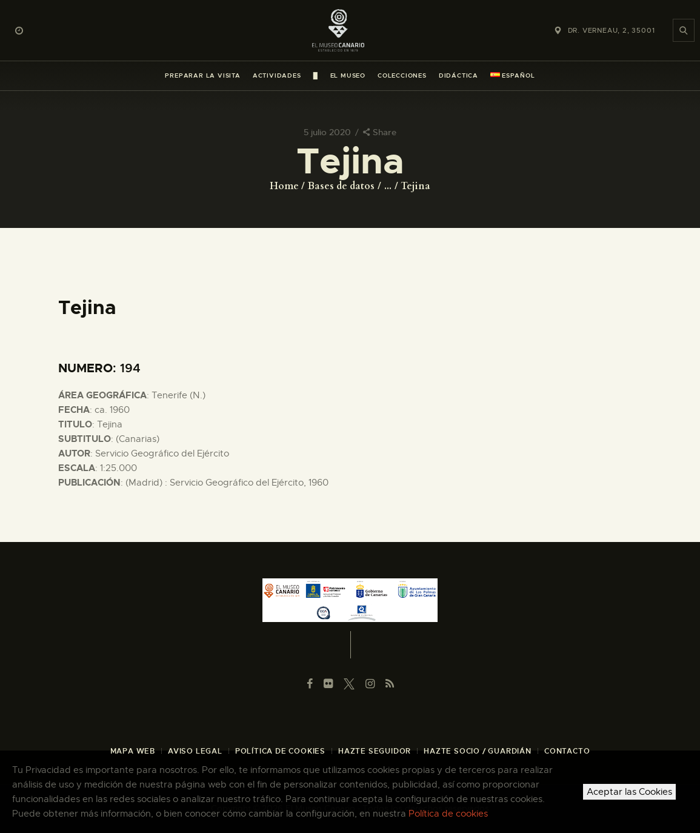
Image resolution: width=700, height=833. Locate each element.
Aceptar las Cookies (629, 791)
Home (284, 186)
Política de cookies (448, 813)
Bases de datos (341, 186)
